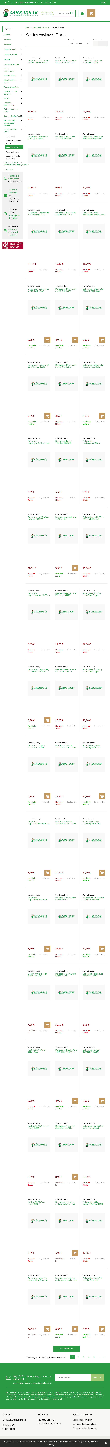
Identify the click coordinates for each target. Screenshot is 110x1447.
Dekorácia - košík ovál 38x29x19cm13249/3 (93, 137)
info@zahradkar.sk (52, 1423)
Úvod (10, 2)
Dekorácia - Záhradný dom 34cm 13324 (38, 137)
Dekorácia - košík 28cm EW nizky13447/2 (65, 594)
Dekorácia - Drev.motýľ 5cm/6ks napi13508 (38, 366)
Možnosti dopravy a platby (85, 1424)
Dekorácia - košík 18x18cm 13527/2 (63, 442)
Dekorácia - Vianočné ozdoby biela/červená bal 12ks (65, 1204)
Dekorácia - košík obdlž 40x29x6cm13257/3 (38, 213)
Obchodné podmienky (82, 1419)
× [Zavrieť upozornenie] (106, 1443)
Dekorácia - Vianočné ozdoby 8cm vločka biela (66, 1279)
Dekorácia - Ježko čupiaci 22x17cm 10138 (93, 1203)
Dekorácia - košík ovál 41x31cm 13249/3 (65, 137)
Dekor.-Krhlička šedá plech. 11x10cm (37, 974)
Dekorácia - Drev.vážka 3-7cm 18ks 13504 (38, 290)
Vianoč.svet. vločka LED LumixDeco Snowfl (93, 898)
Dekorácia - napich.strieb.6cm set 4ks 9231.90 (37, 899)
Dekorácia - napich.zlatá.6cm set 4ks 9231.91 (39, 823)
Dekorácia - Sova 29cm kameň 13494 (65, 898)
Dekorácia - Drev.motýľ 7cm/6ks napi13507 (93, 290)
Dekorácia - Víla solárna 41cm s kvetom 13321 (66, 61)
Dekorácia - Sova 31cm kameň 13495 (65, 974)
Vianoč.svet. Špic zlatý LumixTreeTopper (92, 670)
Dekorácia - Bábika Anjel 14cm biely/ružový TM (66, 1051)
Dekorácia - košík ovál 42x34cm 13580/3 (93, 974)
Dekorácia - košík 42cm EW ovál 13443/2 (38, 518)
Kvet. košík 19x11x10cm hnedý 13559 (38, 1127)
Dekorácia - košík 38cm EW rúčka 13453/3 (65, 670)
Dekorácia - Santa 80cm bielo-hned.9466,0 (93, 1127)
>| (104, 1357)
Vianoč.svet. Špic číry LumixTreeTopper (92, 594)
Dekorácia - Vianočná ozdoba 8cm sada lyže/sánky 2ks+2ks (92, 1280)
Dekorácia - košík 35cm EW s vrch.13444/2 (93, 518)
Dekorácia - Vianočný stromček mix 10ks (65, 1127)
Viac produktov (66, 1348)
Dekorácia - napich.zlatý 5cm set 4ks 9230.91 (38, 670)
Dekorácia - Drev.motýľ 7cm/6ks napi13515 (93, 366)
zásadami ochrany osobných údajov (88, 1392)
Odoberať (97, 1377)
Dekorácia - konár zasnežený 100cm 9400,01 (91, 1052)
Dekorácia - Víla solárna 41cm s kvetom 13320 (38, 61)
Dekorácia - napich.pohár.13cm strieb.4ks (91, 443)
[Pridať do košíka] (47, 340)
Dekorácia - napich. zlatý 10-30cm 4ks (66, 518)
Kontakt (103, 2)
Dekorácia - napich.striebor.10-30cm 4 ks (39, 595)
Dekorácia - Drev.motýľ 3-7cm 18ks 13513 (65, 366)
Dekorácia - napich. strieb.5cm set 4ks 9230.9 (36, 747)
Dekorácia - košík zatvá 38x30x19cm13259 (65, 213)
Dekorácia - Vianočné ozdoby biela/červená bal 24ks (37, 1280)
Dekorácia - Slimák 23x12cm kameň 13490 (65, 746)
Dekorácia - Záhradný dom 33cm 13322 (92, 61)
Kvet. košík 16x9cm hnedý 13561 (36, 1203)
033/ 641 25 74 (50, 2)
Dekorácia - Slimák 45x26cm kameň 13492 (65, 822)
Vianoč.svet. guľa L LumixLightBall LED (91, 822)
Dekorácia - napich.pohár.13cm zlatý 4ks (39, 443)
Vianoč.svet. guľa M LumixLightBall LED (91, 746)
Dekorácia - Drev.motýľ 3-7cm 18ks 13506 (65, 290)
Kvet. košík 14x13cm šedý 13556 (37, 1051)
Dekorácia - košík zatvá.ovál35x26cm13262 (94, 213)
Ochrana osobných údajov (84, 1428)
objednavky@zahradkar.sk (28, 2)
